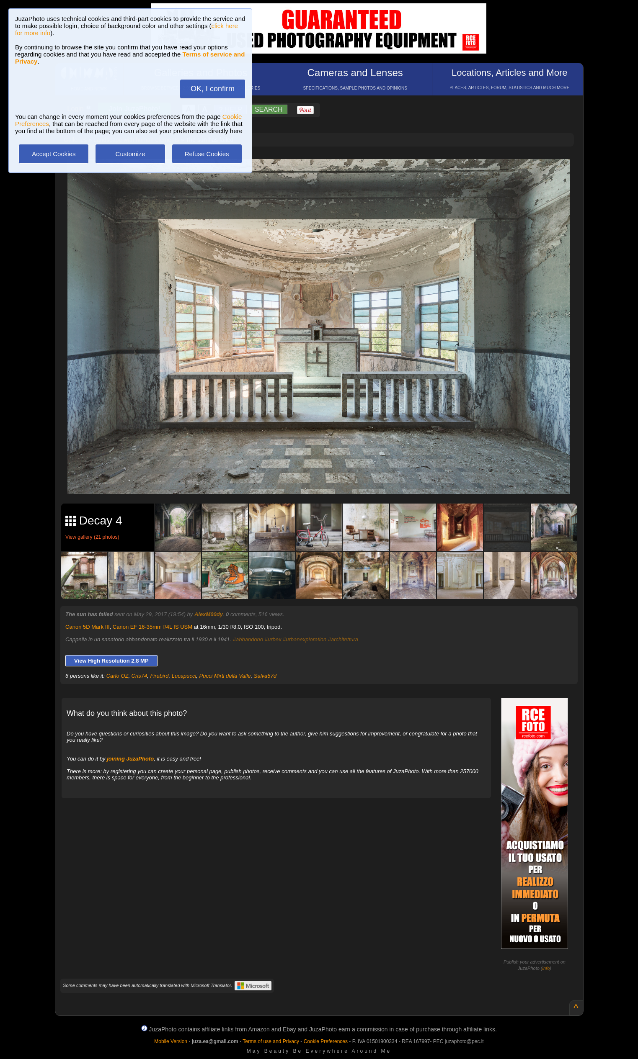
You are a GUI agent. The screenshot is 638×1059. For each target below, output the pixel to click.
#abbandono (248, 639)
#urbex (273, 639)
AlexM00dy (208, 614)
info (546, 968)
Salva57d (265, 676)
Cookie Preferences (326, 1041)
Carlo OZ (117, 676)
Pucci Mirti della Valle (225, 676)
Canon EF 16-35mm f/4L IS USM (152, 627)
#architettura (343, 639)
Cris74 (139, 676)
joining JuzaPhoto (130, 759)
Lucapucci (184, 676)
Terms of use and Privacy (271, 1041)
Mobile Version (170, 1041)
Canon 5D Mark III (87, 627)
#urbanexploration (304, 639)
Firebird (159, 676)
